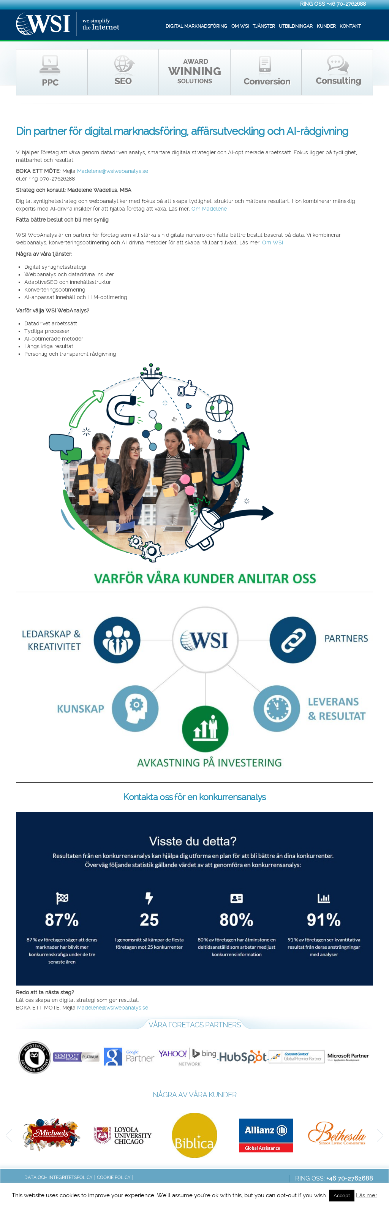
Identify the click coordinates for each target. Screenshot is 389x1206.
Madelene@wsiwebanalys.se (112, 171)
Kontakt (350, 26)
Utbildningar (296, 26)
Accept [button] (342, 1195)
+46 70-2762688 (346, 4)
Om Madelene (209, 209)
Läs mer (366, 1195)
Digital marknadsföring (196, 26)
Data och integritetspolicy (58, 1177)
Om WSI (240, 26)
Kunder (326, 26)
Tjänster (264, 26)
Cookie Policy (114, 1177)
